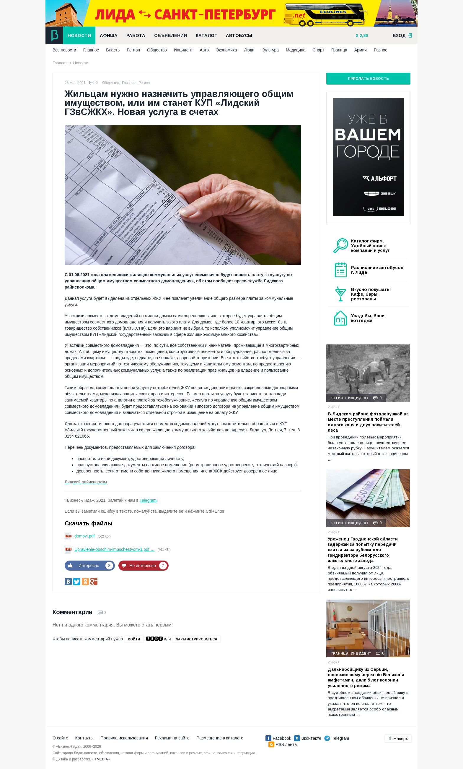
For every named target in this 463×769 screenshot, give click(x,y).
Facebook (278, 738)
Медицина (296, 50)
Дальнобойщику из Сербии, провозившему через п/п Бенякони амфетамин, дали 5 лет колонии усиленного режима (366, 677)
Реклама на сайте (172, 738)
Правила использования (124, 738)
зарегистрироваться (196, 639)
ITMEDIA (101, 759)
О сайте (60, 738)
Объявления (170, 35)
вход (402, 35)
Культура (270, 50)
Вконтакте (307, 738)
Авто (204, 50)
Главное (91, 50)
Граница (339, 50)
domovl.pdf (84, 536)
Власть (113, 50)
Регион (133, 50)
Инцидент (183, 50)
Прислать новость (368, 79)
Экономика (226, 50)
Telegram (148, 500)
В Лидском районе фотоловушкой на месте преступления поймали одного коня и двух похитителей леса (368, 422)
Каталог (206, 35)
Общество (157, 50)
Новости (79, 35)
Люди (249, 50)
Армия (360, 50)
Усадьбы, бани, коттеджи (368, 318)
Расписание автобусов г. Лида (377, 270)
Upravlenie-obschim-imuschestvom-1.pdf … (114, 549)
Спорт (318, 50)
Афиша (109, 35)
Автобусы (239, 35)
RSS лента (282, 744)
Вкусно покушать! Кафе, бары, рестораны (371, 294)
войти (134, 639)
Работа (135, 35)
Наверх (398, 738)
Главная (60, 63)
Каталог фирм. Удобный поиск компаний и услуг (370, 246)
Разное (380, 50)
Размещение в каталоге (220, 738)
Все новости (64, 50)
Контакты (84, 738)
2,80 (363, 35)
